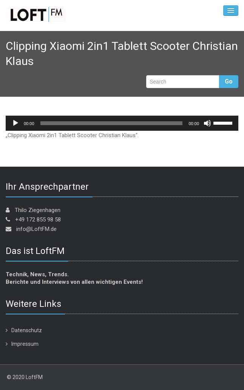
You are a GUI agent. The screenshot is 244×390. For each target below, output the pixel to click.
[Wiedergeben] (15, 123)
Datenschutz (26, 330)
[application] (122, 123)
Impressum (25, 344)
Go (229, 81)
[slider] (111, 123)
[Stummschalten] (207, 123)
